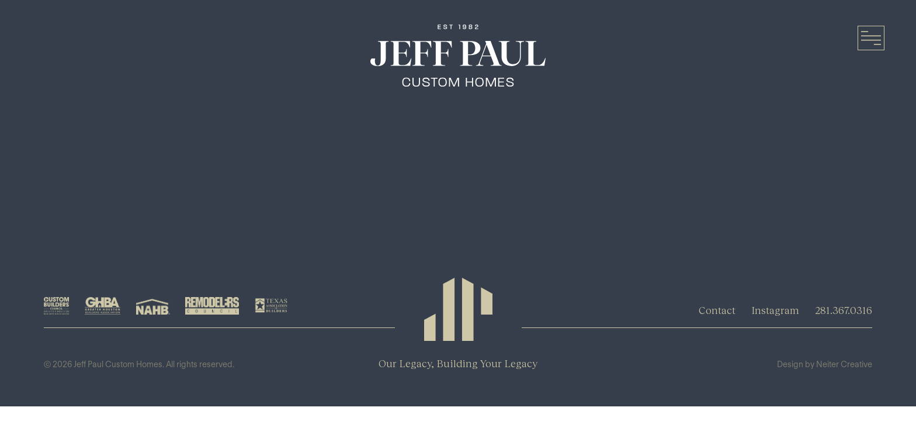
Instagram (775, 309)
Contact (717, 309)
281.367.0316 (843, 309)
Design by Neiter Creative (824, 364)
